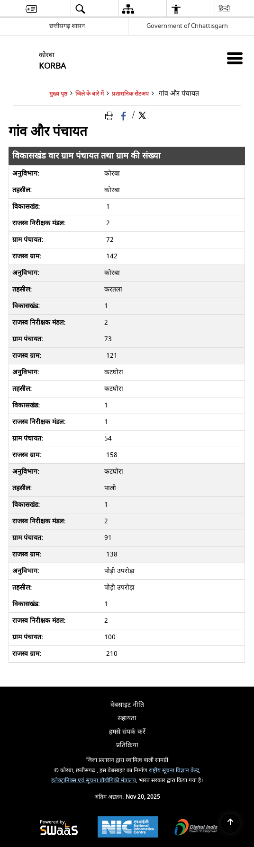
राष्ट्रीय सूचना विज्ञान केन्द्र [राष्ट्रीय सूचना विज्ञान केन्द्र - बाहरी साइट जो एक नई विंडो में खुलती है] (174, 771)
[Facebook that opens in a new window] (124, 115)
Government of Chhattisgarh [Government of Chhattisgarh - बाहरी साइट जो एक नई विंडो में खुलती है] (187, 25)
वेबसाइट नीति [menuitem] (127, 705)
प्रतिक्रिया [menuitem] (127, 745)
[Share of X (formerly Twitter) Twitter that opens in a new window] (142, 115)
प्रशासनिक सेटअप (130, 94)
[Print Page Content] (111, 115)
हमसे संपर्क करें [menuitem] (127, 732)
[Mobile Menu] (235, 58)
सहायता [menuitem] (127, 718)
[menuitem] (31, 9)
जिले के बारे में (89, 94)
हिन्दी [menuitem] (224, 8)
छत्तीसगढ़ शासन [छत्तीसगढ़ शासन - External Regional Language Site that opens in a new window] (67, 25)
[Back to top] (230, 823)
